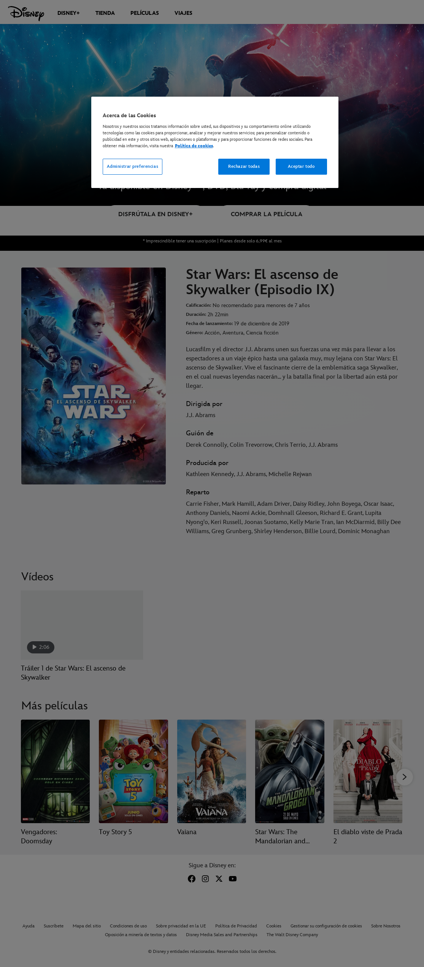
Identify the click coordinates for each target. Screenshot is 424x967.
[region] (214, 142)
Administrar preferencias (133, 166)
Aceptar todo (301, 166)
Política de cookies (194, 145)
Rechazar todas (244, 166)
